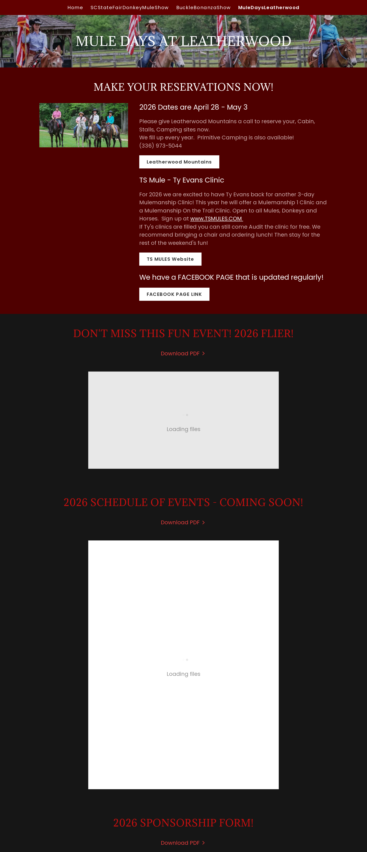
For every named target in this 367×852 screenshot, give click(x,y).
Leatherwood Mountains (179, 162)
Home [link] (75, 7)
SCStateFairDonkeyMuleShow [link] (130, 7)
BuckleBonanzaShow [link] (203, 7)
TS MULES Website (170, 259)
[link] (183, 353)
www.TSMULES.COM (216, 218)
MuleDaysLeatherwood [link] (269, 7)
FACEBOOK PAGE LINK (174, 294)
